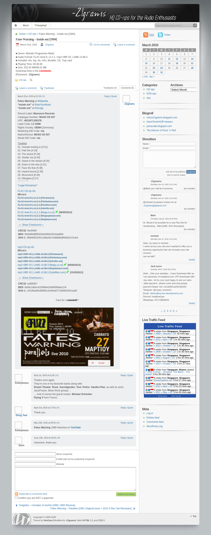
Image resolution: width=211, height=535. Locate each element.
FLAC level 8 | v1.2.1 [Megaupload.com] (39, 215)
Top (194, 516)
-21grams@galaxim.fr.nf (154, 205)
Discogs (39, 108)
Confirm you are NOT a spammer (34, 498)
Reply (107, 96)
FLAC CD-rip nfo (27, 191)
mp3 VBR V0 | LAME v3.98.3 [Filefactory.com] (42, 257)
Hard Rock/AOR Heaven (160, 121)
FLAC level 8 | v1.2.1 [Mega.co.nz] (36, 212)
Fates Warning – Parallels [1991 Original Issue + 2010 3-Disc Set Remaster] (91, 508)
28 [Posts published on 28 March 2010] (192, 68)
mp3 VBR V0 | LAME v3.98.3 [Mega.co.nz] (40, 265)
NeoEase (47, 520)
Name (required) (64, 454)
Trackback (49, 88)
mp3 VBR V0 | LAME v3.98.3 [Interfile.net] (40, 261)
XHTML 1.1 (87, 520)
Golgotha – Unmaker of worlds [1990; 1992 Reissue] (47, 505)
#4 (58, 423)
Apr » (152, 76)
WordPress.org (155, 426)
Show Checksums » (32, 224)
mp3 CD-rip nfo (26, 247)
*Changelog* (40, 25)
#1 (44, 96)
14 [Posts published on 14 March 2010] (192, 59)
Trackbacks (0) (110, 88)
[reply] (192, 259)
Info (149, 98)
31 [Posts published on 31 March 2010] (161, 72)
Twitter (167, 35)
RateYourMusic (43, 104)
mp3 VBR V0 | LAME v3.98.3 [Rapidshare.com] (43, 268)
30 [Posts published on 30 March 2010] (154, 72)
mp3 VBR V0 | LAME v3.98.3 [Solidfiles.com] (42, 272)
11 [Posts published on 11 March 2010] (169, 59)
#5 (59, 438)
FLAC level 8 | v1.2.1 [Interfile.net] (36, 208)
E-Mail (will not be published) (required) (75, 459)
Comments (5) (127, 88)
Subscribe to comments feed (33, 494)
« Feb (145, 76)
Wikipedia (42, 101)
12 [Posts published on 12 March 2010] (177, 59)
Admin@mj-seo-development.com (166, 293)
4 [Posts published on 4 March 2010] (169, 54)
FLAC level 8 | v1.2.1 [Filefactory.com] (38, 201)
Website (60, 464)
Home (16, 25)
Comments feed (155, 421)
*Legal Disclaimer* (27, 185)
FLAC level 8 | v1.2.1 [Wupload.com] (37, 219)
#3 (58, 408)
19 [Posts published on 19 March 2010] (177, 63)
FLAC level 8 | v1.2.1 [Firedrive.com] (37, 205)
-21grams (49, 44)
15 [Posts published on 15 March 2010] (146, 63)
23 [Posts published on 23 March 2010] (154, 68)
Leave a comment (126, 44)
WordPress (22, 519)
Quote (114, 96)
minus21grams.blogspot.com (162, 117)
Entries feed (153, 417)
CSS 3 (101, 520)
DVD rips (151, 93)
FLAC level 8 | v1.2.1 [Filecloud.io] (36, 197)
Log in (150, 413)
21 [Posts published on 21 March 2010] (192, 63)
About (26, 25)
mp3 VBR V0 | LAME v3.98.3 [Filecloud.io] (40, 254)
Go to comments (102, 44)
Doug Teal (21, 415)
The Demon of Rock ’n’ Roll (161, 130)
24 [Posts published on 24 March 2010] (161, 68)
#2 (57, 375)
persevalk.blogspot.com (159, 126)
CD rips (32, 34)
